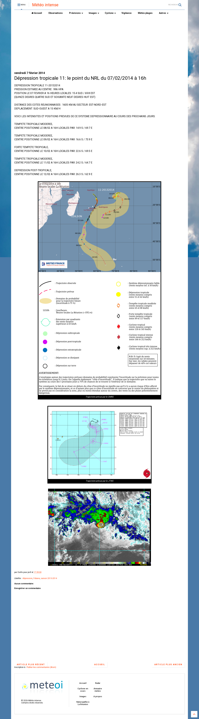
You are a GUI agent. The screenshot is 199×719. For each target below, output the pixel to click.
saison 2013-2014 (49, 578)
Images (94, 13)
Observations (55, 13)
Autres (163, 13)
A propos (97, 696)
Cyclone (110, 13)
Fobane (36, 578)
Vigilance (126, 13)
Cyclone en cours (82, 689)
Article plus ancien (168, 664)
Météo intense (45, 4)
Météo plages (145, 13)
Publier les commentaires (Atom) (41, 667)
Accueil (37, 13)
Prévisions (76, 13)
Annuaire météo (98, 689)
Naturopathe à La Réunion (82, 703)
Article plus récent (31, 664)
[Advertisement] (99, 43)
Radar (97, 683)
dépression (27, 578)
